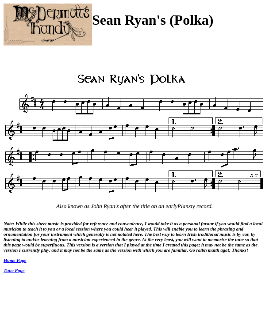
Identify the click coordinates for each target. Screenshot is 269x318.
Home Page (15, 260)
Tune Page (14, 270)
